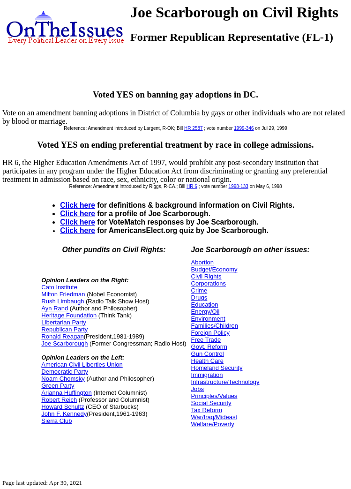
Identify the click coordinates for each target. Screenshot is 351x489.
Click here (77, 205)
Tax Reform (206, 410)
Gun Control (207, 353)
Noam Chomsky (62, 378)
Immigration (207, 374)
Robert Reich (59, 399)
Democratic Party (64, 371)
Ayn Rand (54, 308)
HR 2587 (193, 128)
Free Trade (206, 339)
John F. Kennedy (64, 413)
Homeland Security (217, 367)
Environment (208, 318)
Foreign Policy (210, 332)
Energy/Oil (205, 311)
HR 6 (192, 186)
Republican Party (64, 329)
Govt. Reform (209, 346)
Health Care (207, 360)
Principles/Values (214, 395)
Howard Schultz (62, 406)
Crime (199, 290)
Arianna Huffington (66, 392)
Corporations (208, 283)
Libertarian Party (63, 322)
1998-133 (238, 186)
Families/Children (214, 325)
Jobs (197, 388)
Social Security (211, 402)
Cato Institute (59, 287)
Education (204, 304)
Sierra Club (56, 420)
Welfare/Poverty (212, 424)
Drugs (199, 297)
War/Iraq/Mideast (214, 417)
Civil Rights (206, 276)
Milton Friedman (63, 294)
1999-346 (244, 128)
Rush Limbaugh (62, 301)
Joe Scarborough (64, 343)
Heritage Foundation (69, 315)
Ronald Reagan (62, 336)
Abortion (202, 262)
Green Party (57, 385)
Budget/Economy (214, 269)
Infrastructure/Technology (225, 381)
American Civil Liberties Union (81, 364)
